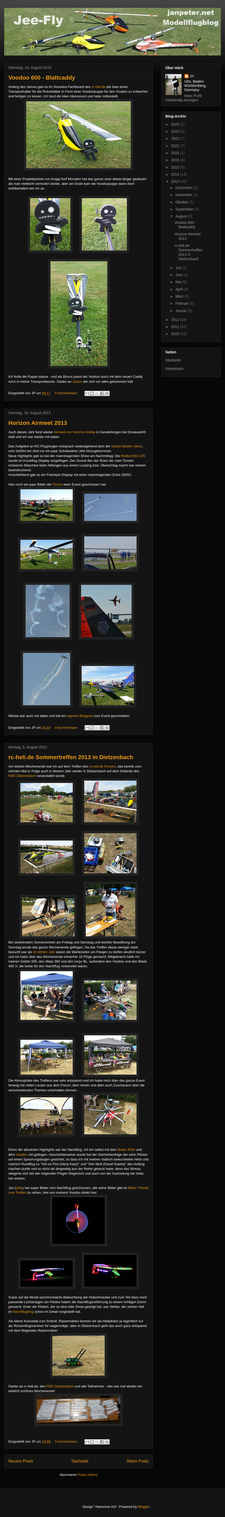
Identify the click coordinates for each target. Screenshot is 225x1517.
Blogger (143, 1507)
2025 (175, 124)
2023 (175, 131)
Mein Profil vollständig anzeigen (183, 98)
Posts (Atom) (88, 1475)
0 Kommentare (66, 393)
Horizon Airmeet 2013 (37, 423)
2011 (175, 327)
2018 (175, 153)
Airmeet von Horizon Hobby (74, 432)
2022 (175, 138)
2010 (175, 334)
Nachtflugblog (23, 1312)
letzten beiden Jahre (126, 446)
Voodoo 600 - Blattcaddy (41, 77)
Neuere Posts (20, 1461)
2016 (175, 160)
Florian (57, 484)
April (179, 289)
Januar (181, 311)
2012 (175, 320)
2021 (175, 146)
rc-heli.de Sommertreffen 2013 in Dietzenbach (70, 757)
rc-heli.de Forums (102, 766)
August (181, 216)
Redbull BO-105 (133, 456)
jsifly (19, 1188)
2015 (175, 167)
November (184, 195)
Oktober (182, 202)
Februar (182, 303)
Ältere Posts (138, 1461)
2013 (175, 181)
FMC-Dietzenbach (22, 776)
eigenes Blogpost (80, 716)
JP (192, 76)
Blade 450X (127, 1150)
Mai (178, 282)
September (184, 209)
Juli (178, 268)
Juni (179, 275)
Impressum (174, 368)
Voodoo (21, 1155)
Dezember (184, 188)
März (179, 296)
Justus (77, 382)
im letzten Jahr (44, 952)
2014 (175, 174)
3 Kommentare (66, 1441)
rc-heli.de (98, 87)
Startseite (79, 1461)
